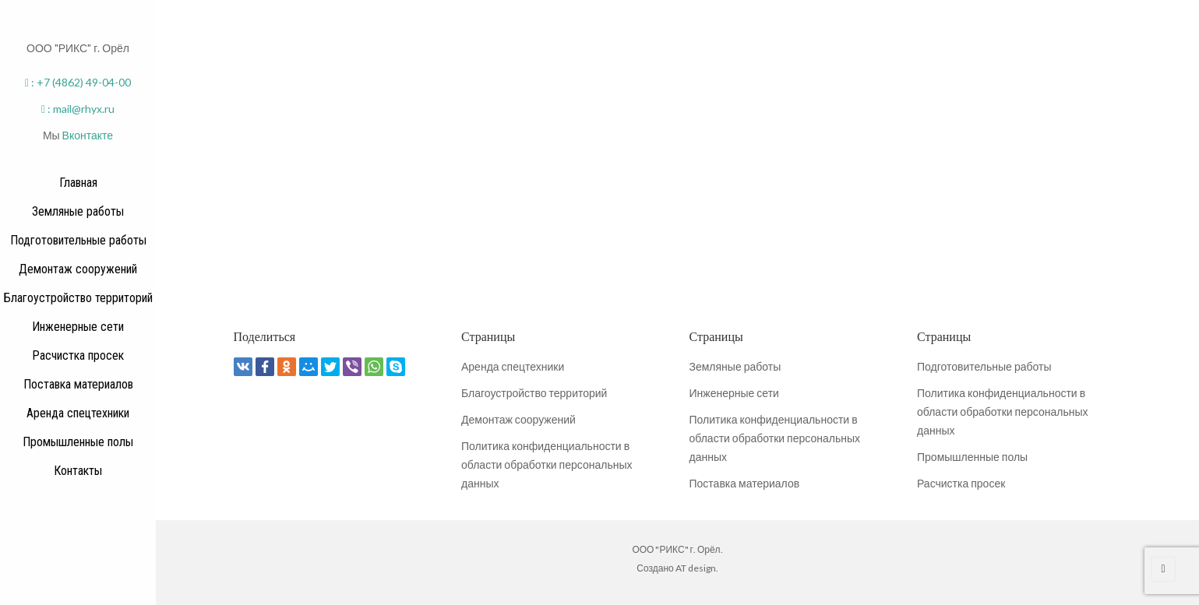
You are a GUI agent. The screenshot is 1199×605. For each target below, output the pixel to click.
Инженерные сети (734, 392)
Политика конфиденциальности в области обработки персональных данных (546, 464)
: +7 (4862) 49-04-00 (78, 82)
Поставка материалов (744, 483)
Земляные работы (735, 366)
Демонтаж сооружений (518, 419)
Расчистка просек (961, 483)
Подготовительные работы (984, 366)
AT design (695, 568)
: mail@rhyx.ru (78, 108)
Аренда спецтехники (512, 366)
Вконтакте (88, 135)
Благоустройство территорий (534, 392)
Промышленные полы (972, 456)
